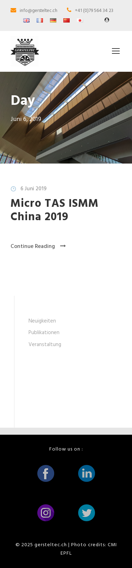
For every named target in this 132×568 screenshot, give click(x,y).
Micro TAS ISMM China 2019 (55, 210)
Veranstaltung (45, 344)
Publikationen (44, 332)
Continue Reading (38, 246)
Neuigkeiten (42, 321)
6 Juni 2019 (33, 189)
